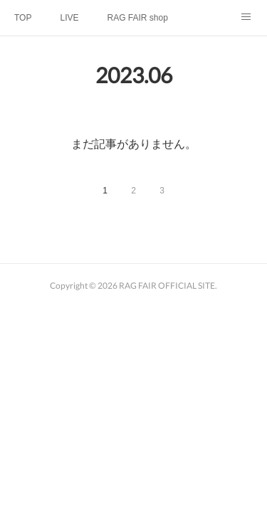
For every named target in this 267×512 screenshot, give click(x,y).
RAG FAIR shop (137, 18)
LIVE (69, 18)
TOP (22, 18)
